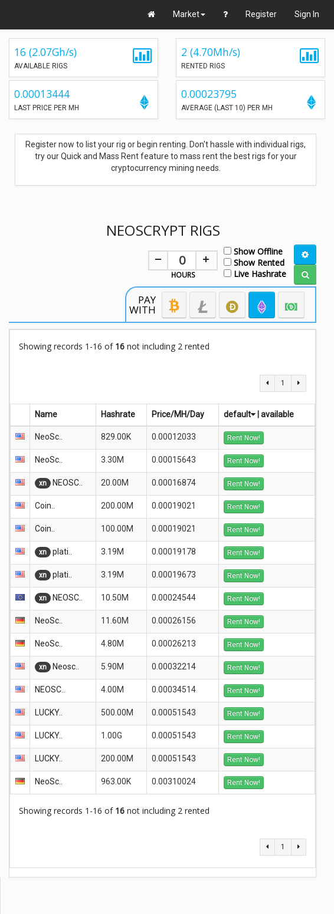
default (240, 414)
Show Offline (253, 251)
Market (189, 14)
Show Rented (254, 262)
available (277, 414)
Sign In (306, 14)
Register (261, 14)
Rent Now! (243, 438)
